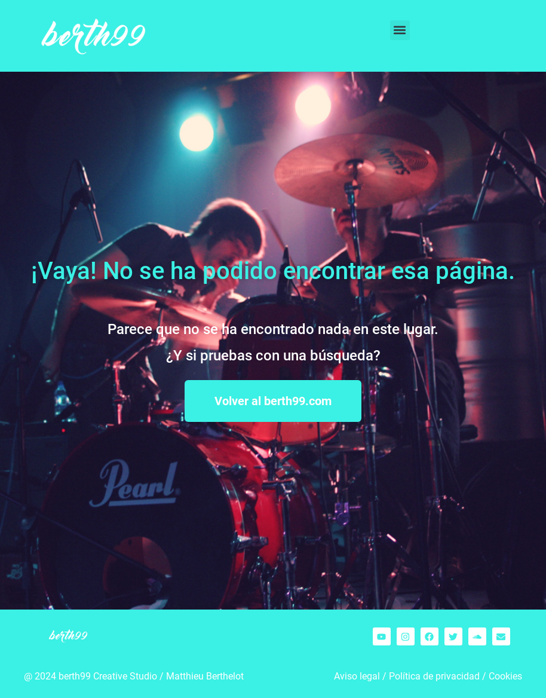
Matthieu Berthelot (205, 676)
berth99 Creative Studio (108, 676)
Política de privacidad (434, 676)
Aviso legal (357, 676)
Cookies (505, 676)
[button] (400, 30)
